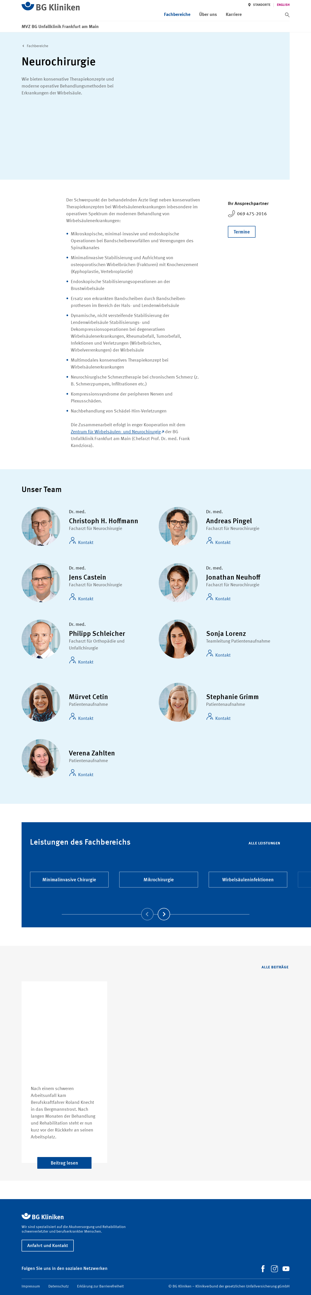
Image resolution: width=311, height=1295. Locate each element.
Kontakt (81, 541)
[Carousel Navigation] (155, 908)
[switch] (287, 15)
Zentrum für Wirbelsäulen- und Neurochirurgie (117, 432)
